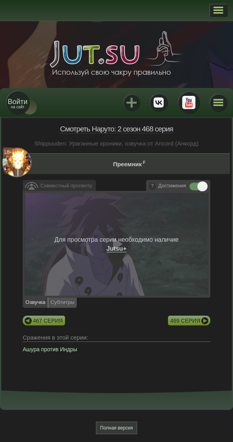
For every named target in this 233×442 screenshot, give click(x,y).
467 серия (48, 321)
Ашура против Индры (50, 349)
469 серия (185, 321)
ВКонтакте (159, 102)
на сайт (17, 103)
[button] (218, 10)
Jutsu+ (131, 102)
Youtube (189, 102)
